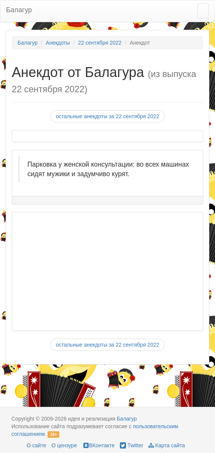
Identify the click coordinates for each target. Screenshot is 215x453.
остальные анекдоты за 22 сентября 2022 (107, 116)
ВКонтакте (98, 445)
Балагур (19, 10)
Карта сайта (166, 445)
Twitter (131, 445)
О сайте (36, 445)
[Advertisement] (104, 271)
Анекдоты (58, 43)
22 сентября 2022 (99, 43)
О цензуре (64, 445)
